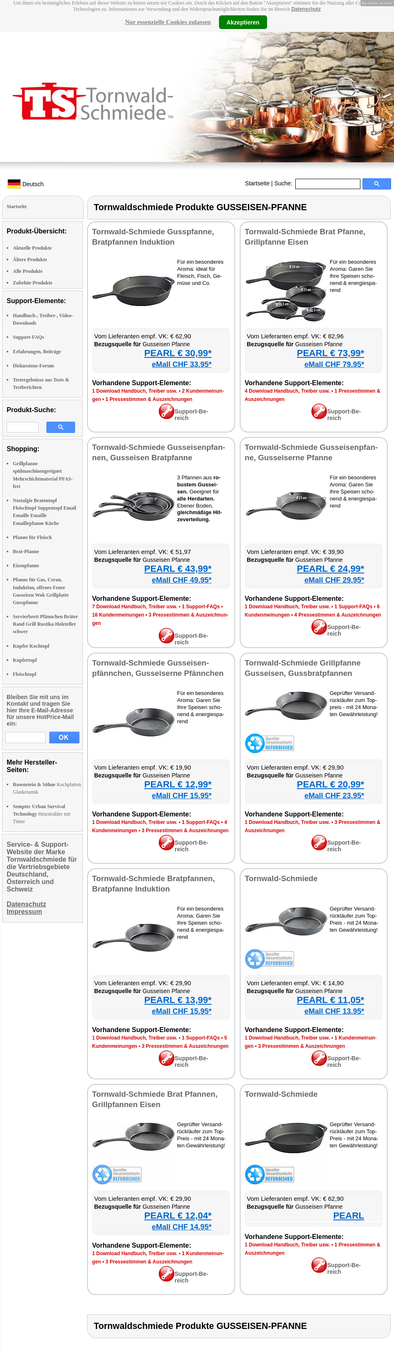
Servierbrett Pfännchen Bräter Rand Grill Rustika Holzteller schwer (45, 624)
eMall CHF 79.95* (334, 364)
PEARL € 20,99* (330, 784)
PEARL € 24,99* (330, 569)
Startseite (257, 183)
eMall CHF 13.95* (334, 1011)
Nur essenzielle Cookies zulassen (168, 22)
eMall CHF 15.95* (182, 796)
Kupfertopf (25, 660)
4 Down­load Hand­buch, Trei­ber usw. (287, 391)
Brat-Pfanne (26, 551)
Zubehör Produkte (32, 283)
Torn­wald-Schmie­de (281, 878)
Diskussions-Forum (33, 366)
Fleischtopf (24, 674)
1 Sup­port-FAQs (200, 607)
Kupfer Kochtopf (31, 646)
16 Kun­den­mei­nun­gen (118, 615)
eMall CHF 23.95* (334, 796)
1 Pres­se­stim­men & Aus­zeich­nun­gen (148, 399)
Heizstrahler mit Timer (42, 814)
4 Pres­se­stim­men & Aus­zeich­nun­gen (338, 615)
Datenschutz (306, 9)
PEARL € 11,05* (330, 1000)
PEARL (348, 1215)
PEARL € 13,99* (178, 1000)
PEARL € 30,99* (178, 353)
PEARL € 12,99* (178, 784)
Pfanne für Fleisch (32, 537)
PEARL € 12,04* (178, 1215)
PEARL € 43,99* (178, 569)
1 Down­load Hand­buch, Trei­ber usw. (135, 391)
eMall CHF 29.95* (334, 580)
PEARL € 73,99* (330, 353)
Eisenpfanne (26, 565)
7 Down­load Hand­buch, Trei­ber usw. (135, 607)
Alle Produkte (27, 271)
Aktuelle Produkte (32, 248)
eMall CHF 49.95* (182, 580)
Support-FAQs (28, 337)
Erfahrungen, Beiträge (37, 352)
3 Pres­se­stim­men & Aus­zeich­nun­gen (185, 830)
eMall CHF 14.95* (182, 1227)
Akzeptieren (242, 22)
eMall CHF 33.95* (182, 364)
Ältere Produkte (30, 259)
